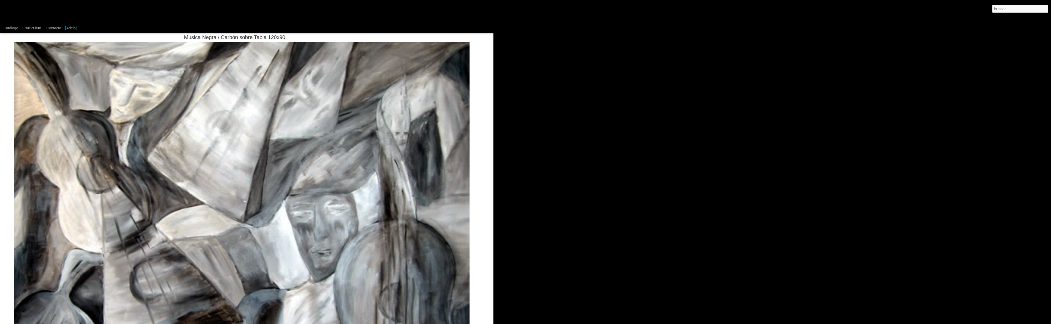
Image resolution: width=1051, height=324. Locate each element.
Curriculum (32, 28)
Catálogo (10, 28)
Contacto (54, 28)
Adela (71, 28)
